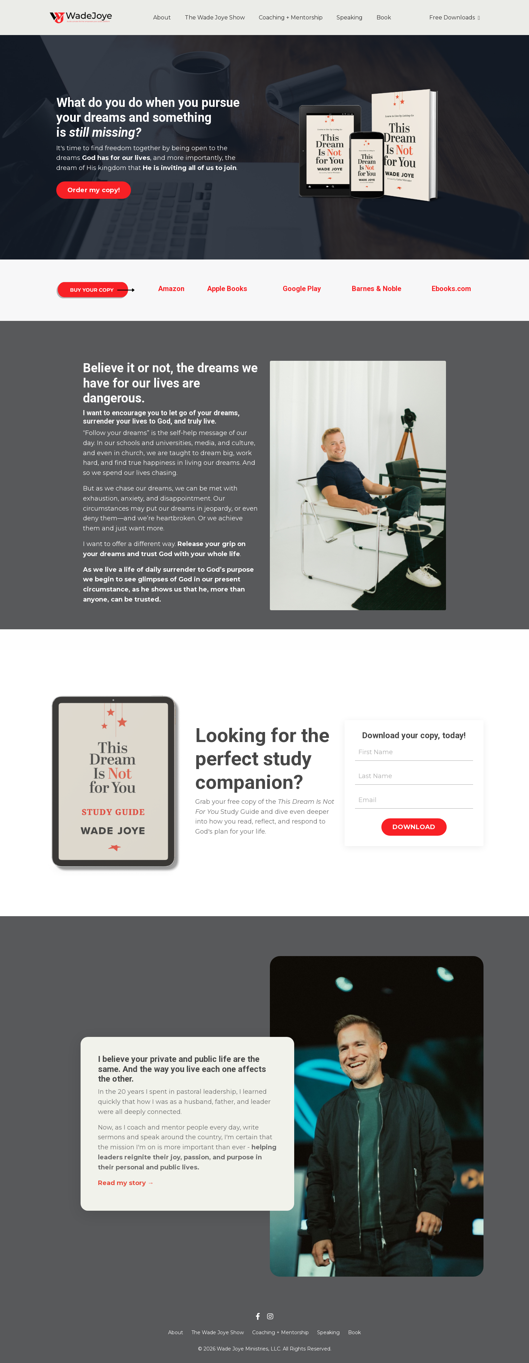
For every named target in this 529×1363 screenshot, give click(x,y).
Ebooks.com (451, 288)
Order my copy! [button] (93, 190)
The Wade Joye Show (215, 17)
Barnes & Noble (376, 288)
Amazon (171, 288)
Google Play (302, 288)
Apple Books (227, 288)
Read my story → (126, 1183)
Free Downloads (454, 17)
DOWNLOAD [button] (414, 827)
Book (384, 17)
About (162, 17)
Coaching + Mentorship (291, 17)
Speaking (350, 17)
